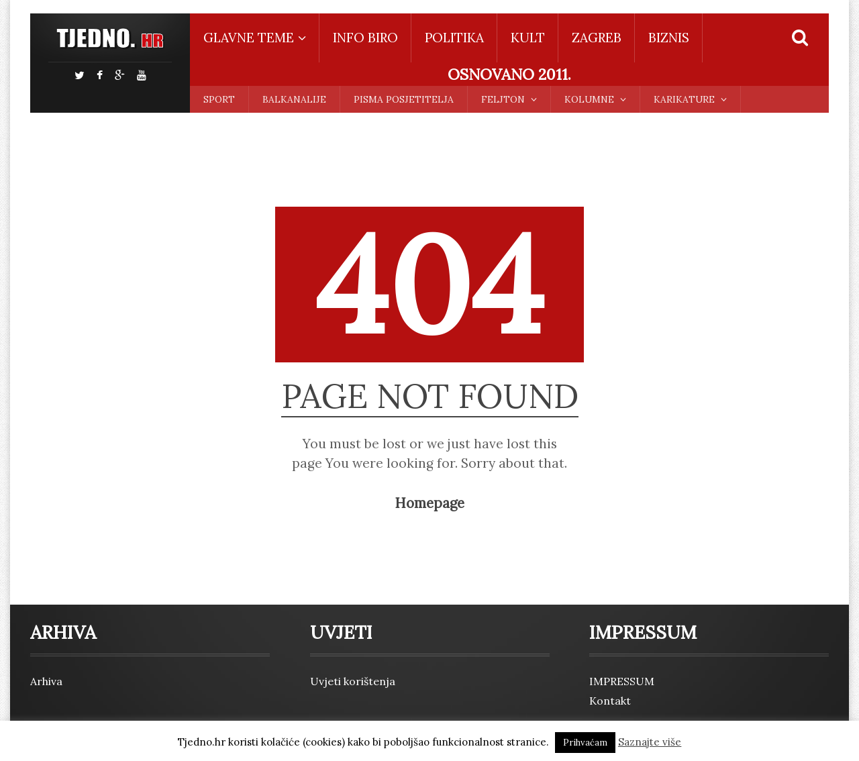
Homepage (429, 504)
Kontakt (610, 700)
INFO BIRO (365, 38)
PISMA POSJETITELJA (404, 99)
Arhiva (46, 681)
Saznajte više (649, 742)
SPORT (219, 99)
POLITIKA (454, 38)
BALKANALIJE (294, 99)
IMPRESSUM (621, 681)
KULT (528, 38)
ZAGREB (596, 38)
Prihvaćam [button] (585, 742)
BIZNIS (668, 38)
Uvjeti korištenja (352, 681)
